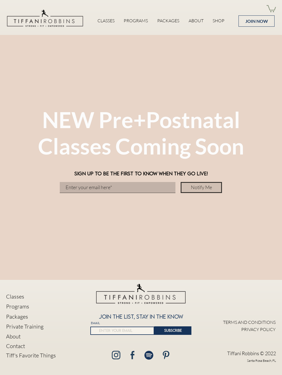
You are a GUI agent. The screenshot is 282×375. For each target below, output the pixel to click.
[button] (271, 8)
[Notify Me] (201, 187)
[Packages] (32, 316)
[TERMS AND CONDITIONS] (248, 322)
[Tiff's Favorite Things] (32, 355)
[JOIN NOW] (256, 21)
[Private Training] (32, 326)
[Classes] (32, 296)
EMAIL (95, 323)
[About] (32, 336)
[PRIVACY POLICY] (248, 329)
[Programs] (32, 306)
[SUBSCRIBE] (172, 330)
